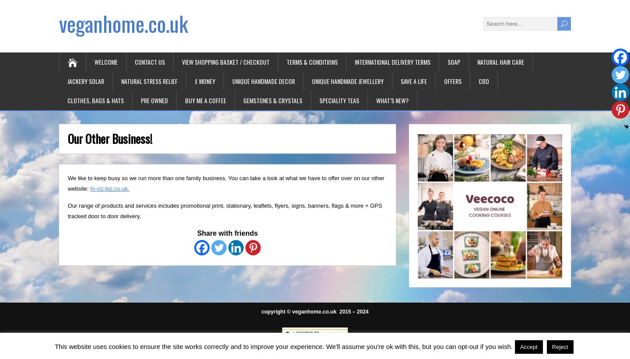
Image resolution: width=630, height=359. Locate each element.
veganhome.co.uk (123, 23)
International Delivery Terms (392, 61)
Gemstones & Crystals (272, 100)
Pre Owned (154, 100)
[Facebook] (202, 247)
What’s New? (392, 100)
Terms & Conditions (312, 61)
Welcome (106, 61)
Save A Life (414, 81)
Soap (454, 61)
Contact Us (150, 61)
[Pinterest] (253, 247)
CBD (484, 81)
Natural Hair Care (500, 61)
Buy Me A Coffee (205, 100)
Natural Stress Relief (149, 81)
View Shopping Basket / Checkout (226, 61)
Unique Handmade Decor (263, 81)
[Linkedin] (236, 247)
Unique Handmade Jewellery (348, 81)
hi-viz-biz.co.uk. (110, 188)
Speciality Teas (339, 100)
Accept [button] (529, 347)
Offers (453, 81)
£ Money (205, 81)
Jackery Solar (85, 81)
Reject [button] (560, 347)
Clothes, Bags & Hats (95, 100)
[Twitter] (219, 247)
